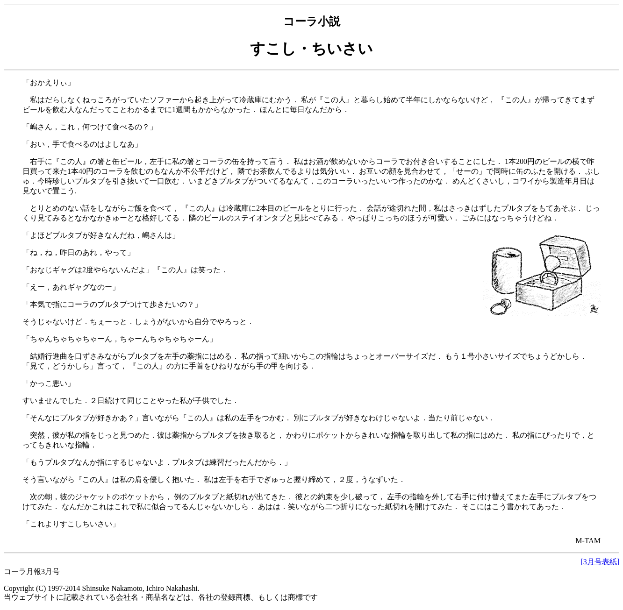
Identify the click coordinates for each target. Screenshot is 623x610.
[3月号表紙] (599, 562)
